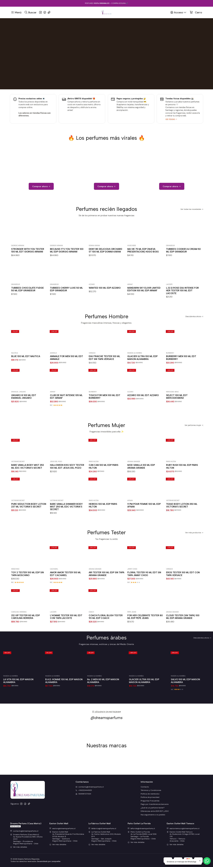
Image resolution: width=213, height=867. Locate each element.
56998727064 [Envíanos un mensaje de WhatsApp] (83, 794)
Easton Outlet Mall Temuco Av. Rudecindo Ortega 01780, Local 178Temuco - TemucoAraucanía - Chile (183, 836)
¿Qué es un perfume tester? (152, 808)
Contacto (145, 787)
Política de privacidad (150, 797)
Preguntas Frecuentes (150, 801)
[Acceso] (178, 12)
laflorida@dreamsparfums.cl (141, 828)
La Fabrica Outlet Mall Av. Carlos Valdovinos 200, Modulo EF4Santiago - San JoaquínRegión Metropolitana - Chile (104, 836)
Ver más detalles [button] (18, 847)
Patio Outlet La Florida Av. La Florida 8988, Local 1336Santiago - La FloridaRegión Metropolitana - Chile (142, 835)
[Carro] (196, 12)
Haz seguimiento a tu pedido (153, 815)
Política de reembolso (150, 794)
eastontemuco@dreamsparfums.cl (183, 828)
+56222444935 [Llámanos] (84, 790)
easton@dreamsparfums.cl (62, 828)
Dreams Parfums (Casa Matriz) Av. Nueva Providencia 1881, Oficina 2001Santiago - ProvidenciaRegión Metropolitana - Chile (26, 839)
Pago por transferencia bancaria (154, 804)
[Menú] (16, 12)
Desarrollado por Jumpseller (48, 861)
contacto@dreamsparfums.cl (24, 831)
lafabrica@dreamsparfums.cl (102, 828)
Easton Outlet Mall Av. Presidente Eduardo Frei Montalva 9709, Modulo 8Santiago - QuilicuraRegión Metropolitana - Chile (66, 836)
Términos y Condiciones (151, 790)
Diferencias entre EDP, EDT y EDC (155, 811)
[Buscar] (30, 12)
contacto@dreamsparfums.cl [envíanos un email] (90, 787)
